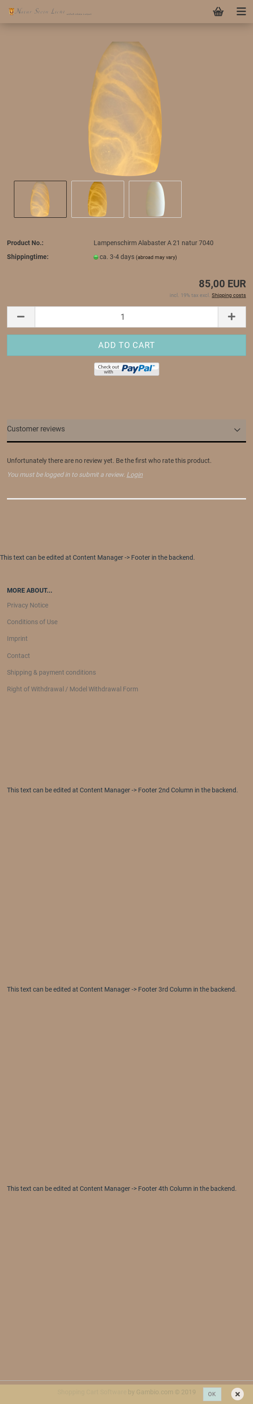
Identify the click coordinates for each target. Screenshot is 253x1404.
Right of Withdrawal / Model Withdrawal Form (72, 689)
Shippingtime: (28, 256)
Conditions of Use (32, 622)
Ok (212, 1394)
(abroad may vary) (156, 257)
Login (134, 474)
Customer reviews (36, 428)
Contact (18, 655)
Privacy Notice (27, 605)
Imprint (17, 638)
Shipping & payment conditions (51, 672)
